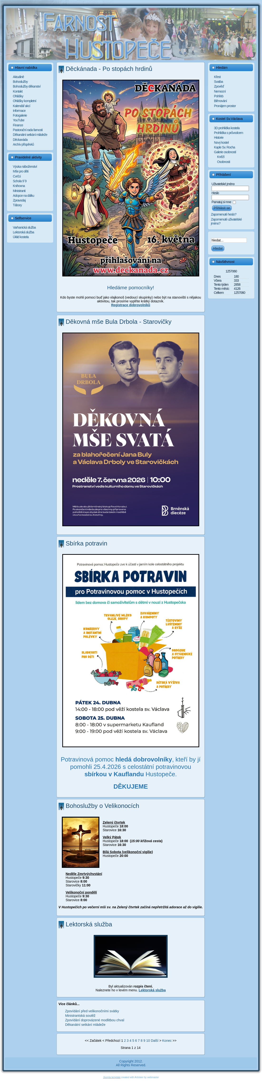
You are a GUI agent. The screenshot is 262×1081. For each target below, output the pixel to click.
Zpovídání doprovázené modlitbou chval (94, 1020)
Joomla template (112, 1077)
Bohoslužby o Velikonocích (102, 805)
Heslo (215, 193)
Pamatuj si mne (221, 202)
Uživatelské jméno (223, 184)
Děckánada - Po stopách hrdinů (109, 68)
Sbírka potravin (86, 543)
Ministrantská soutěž (80, 1015)
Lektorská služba (89, 924)
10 (148, 1040)
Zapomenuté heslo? (223, 214)
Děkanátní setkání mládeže (85, 1025)
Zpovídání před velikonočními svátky (92, 1011)
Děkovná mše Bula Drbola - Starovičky (118, 321)
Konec (167, 1040)
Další (154, 1040)
